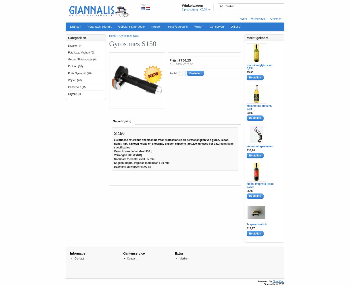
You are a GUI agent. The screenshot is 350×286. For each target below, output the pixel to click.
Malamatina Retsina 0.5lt (259, 107)
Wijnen (198, 26)
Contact (79, 258)
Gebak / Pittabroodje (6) (82, 59)
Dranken (75, 26)
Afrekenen (276, 18)
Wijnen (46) (75, 80)
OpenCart (278, 281)
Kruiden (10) (75, 66)
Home (243, 18)
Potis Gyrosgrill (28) (80, 73)
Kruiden (156, 26)
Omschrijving (122, 121)
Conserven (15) (77, 87)
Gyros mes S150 (129, 35)
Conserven (217, 26)
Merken (183, 258)
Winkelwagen (258, 18)
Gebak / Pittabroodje (131, 26)
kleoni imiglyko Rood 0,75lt (260, 185)
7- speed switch (257, 224)
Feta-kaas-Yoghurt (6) (81, 52)
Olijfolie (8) (74, 94)
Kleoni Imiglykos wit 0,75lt (259, 67)
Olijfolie (235, 26)
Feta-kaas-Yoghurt (99, 26)
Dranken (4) (75, 45)
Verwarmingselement (260, 146)
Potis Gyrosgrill (178, 26)
